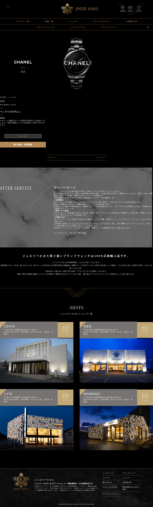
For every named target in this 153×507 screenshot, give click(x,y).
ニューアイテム (78, 27)
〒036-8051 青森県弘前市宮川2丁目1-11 (21, 330)
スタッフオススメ (102, 21)
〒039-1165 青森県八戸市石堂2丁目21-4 (21, 397)
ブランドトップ (128, 473)
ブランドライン (109, 27)
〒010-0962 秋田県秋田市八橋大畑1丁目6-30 (102, 397)
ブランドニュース (45, 27)
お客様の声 (131, 21)
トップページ (108, 473)
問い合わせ (107, 482)
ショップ (126, 478)
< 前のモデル (51, 157)
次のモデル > (101, 157)
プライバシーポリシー (112, 494)
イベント (106, 478)
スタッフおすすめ (110, 487)
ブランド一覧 (23, 21)
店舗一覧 (49, 21)
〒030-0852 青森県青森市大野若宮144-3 (100, 330)
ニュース (73, 21)
